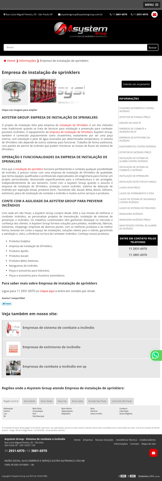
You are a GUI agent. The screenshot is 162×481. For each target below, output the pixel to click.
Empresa (88, 439)
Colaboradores (148, 439)
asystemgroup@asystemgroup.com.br (80, 14)
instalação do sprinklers (29, 169)
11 (118, 14)
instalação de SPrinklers (74, 125)
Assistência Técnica (126, 439)
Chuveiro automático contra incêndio (136, 110)
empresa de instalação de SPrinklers (71, 132)
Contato (134, 443)
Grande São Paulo (97, 401)
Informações (129, 98)
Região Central (11, 401)
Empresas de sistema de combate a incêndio (58, 327)
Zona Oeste (46, 401)
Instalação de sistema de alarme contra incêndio (133, 160)
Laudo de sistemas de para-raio (137, 208)
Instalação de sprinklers (134, 175)
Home (77, 439)
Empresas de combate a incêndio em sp (132, 130)
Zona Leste (77, 401)
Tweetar (7, 303)
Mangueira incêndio (131, 213)
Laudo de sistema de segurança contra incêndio (137, 201)
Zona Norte (29, 401)
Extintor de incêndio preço (135, 152)
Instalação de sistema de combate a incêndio (133, 168)
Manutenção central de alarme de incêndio (138, 227)
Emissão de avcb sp (130, 122)
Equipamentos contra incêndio (137, 146)
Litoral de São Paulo (122, 401)
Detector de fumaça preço (134, 117)
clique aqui (47, 291)
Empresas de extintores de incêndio (134, 139)
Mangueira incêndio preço (134, 219)
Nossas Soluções (104, 439)
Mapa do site (149, 443)
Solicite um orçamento (136, 84)
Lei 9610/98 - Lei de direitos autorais (49, 430)
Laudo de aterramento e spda (136, 193)
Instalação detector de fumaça (137, 181)
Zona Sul (62, 401)
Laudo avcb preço (129, 187)
